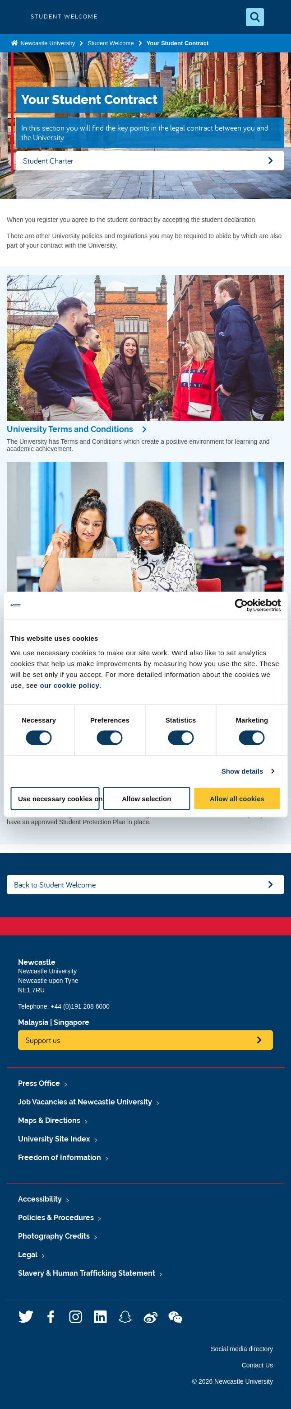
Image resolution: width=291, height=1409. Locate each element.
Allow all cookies (237, 798)
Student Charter (48, 160)
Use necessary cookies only (59, 798)
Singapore (71, 1022)
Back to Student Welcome (55, 884)
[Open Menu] (277, 17)
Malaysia (33, 1022)
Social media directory (242, 1349)
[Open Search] (255, 17)
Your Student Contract (178, 43)
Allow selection (146, 798)
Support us (42, 1040)
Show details (242, 771)
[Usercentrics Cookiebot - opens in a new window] (241, 605)
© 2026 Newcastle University (232, 1381)
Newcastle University (47, 43)
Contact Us (257, 1365)
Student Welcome (111, 43)
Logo (14, 17)
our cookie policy (69, 685)
